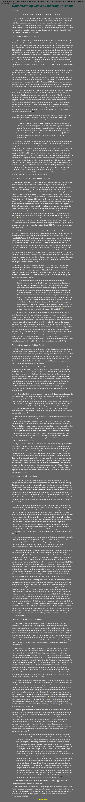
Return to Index (42, 800)
